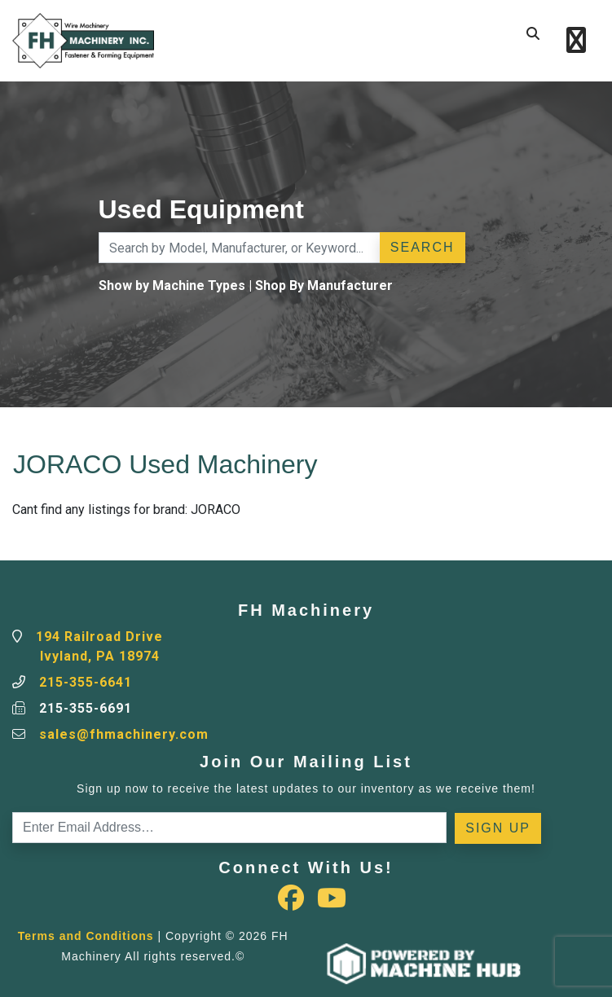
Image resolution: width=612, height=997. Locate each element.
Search (422, 247)
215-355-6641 (85, 682)
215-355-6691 (85, 708)
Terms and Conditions (86, 935)
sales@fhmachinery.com (124, 734)
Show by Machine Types (172, 285)
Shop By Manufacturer (324, 285)
